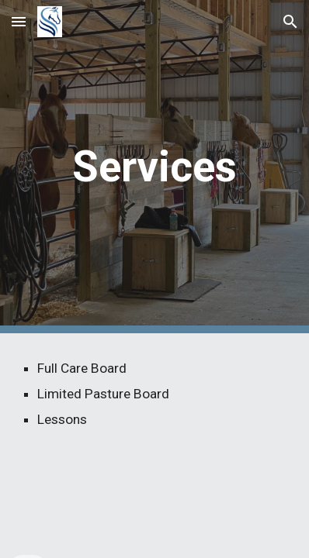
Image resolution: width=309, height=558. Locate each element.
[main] (155, 166)
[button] (18, 21)
